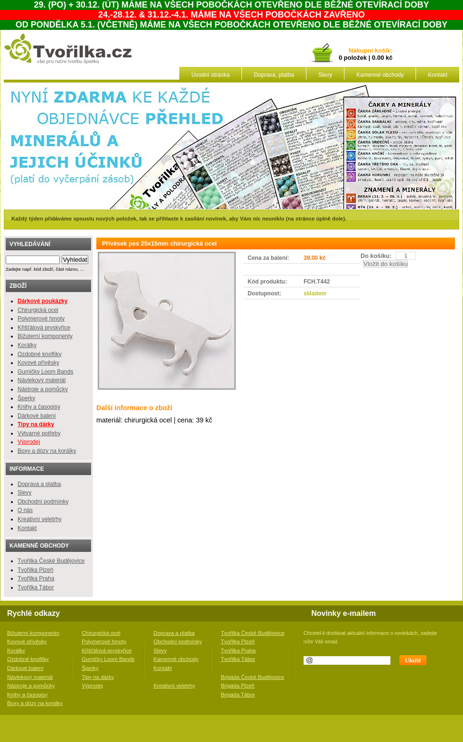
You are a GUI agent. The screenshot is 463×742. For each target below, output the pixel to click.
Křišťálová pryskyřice (44, 327)
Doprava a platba (39, 484)
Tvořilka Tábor (36, 587)
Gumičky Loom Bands (45, 371)
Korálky (27, 345)
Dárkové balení (37, 415)
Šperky (26, 398)
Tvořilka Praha (36, 578)
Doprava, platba (274, 75)
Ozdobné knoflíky (40, 354)
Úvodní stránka (210, 75)
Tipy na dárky (98, 677)
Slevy (325, 75)
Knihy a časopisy (39, 406)
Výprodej (29, 442)
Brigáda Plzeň (238, 685)
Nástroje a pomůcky (43, 389)
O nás (25, 510)
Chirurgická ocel (38, 310)
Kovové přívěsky (38, 362)
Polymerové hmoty (41, 318)
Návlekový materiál (41, 380)
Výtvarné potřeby (39, 433)
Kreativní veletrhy (40, 519)
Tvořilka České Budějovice (51, 561)
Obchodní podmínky (43, 501)
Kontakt (437, 75)
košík (381, 51)
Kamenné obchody (380, 75)
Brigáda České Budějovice (253, 677)
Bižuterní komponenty (45, 336)
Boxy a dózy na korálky (47, 451)
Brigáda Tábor (238, 694)
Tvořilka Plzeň (35, 570)
